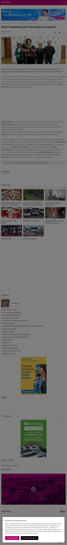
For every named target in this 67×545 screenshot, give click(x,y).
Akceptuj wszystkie (12, 538)
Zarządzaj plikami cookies (29, 538)
